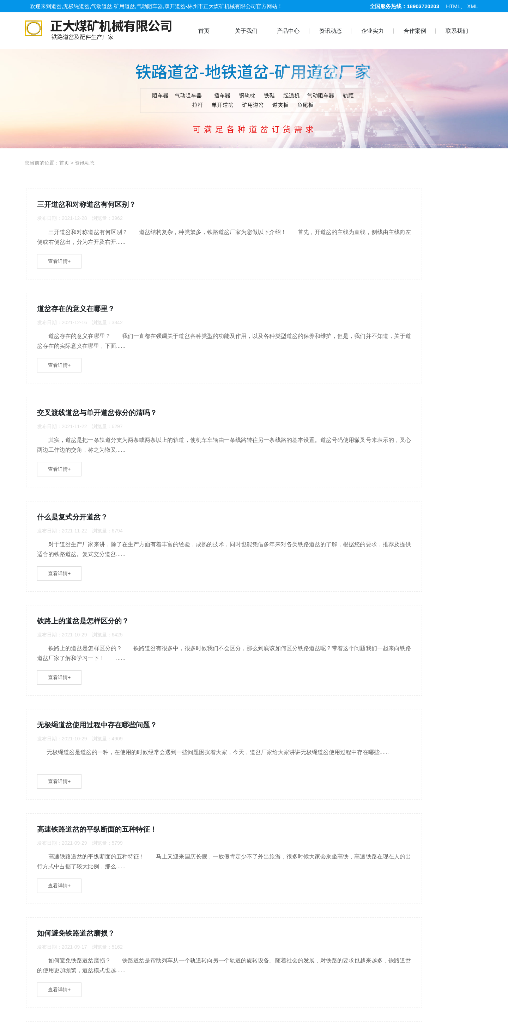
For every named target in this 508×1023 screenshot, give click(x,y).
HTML (453, 6)
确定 (333, 820)
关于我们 (246, 31)
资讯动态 (330, 31)
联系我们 (457, 31)
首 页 (40, 1012)
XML (472, 6)
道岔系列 (155, 1012)
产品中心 (288, 31)
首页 (204, 31)
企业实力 (372, 31)
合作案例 (415, 31)
